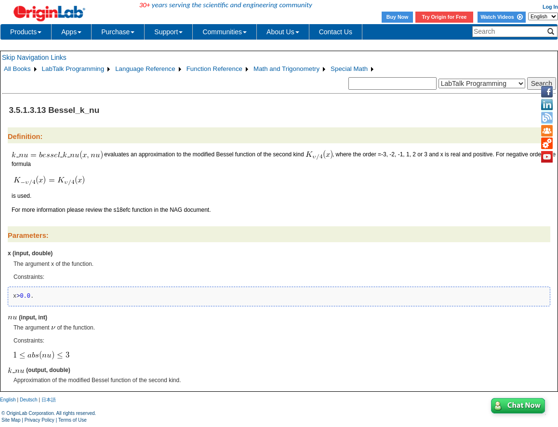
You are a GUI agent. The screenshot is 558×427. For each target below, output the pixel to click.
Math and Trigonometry (286, 68)
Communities (224, 32)
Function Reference (214, 68)
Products (25, 32)
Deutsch (29, 399)
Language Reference (145, 68)
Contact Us (335, 32)
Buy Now (397, 17)
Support (168, 32)
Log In (550, 7)
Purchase (117, 32)
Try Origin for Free (444, 17)
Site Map (10, 420)
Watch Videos (501, 17)
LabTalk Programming (73, 68)
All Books (17, 68)
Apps (71, 32)
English (8, 399)
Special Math (349, 68)
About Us (282, 32)
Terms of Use (72, 420)
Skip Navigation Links (34, 57)
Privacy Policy (39, 420)
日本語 (48, 399)
